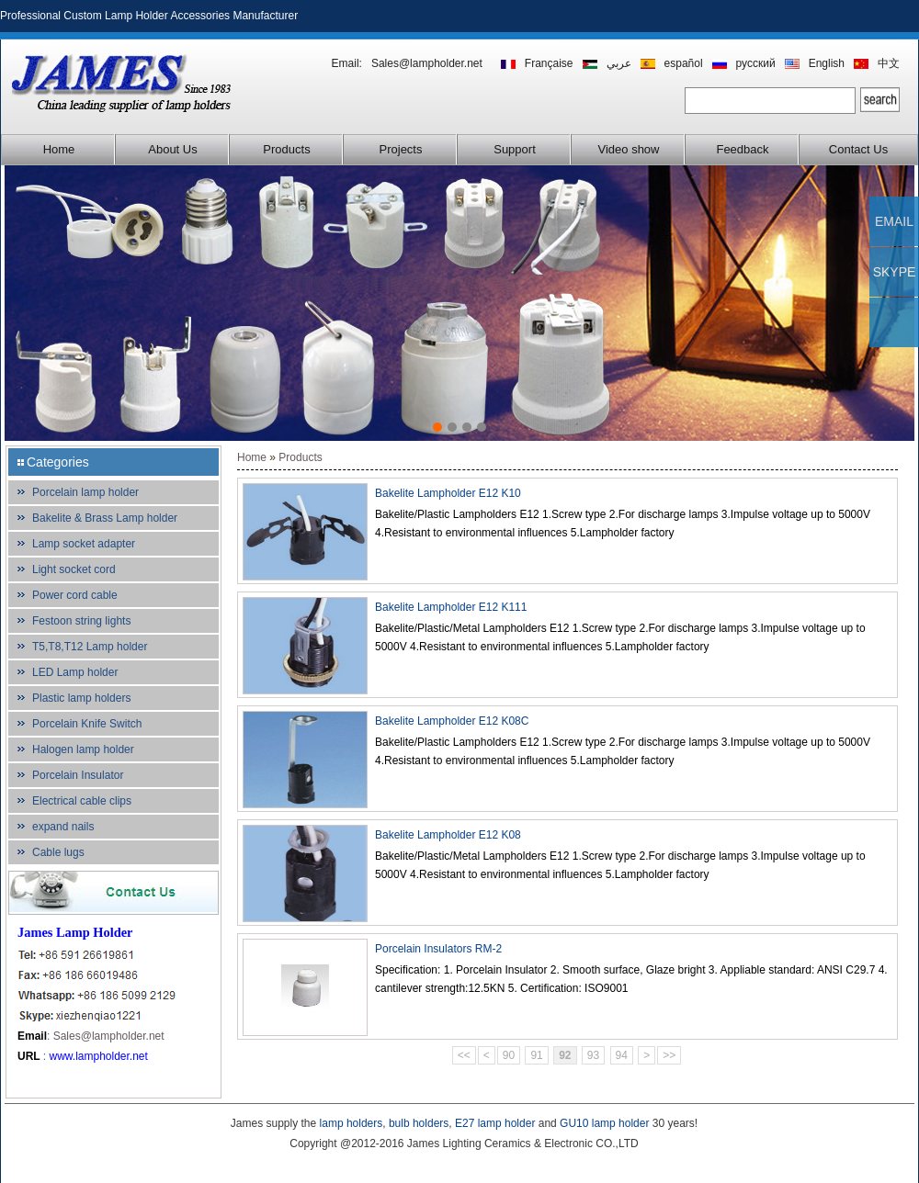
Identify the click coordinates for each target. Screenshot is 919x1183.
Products (286, 149)
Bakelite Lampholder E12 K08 (448, 834)
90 (509, 1055)
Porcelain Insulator (77, 775)
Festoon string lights (81, 620)
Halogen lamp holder (83, 749)
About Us (172, 149)
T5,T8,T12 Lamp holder (89, 646)
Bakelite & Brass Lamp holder (104, 518)
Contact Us (858, 149)
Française (549, 63)
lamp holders (351, 1123)
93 (593, 1055)
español (683, 63)
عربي (619, 63)
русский (756, 63)
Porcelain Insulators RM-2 (438, 948)
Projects (401, 149)
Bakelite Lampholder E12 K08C (451, 721)
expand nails (63, 826)
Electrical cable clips (81, 800)
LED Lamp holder (75, 672)
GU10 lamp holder (604, 1123)
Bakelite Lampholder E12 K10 (448, 493)
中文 (889, 63)
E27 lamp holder (495, 1123)
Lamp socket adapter (83, 543)
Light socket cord (74, 569)
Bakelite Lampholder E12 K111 (451, 607)
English (827, 63)
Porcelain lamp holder (85, 492)
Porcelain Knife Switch (87, 723)
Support (515, 149)
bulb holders (418, 1123)
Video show (629, 149)
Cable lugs (58, 852)
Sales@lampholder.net (426, 63)
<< (464, 1055)
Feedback (742, 149)
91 (536, 1055)
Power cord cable (75, 595)
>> (669, 1055)
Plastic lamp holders (81, 698)
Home (59, 149)
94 (622, 1055)
